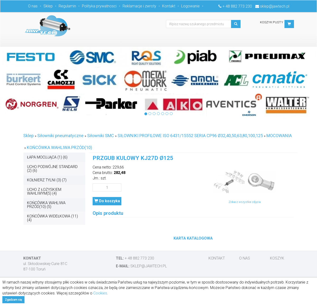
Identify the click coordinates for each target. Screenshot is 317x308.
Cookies (100, 293)
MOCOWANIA (279, 135)
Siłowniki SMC (100, 135)
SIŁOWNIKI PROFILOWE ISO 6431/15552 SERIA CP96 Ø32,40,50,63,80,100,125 (190, 135)
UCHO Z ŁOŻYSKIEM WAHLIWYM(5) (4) (44, 191)
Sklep (48, 6)
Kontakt (168, 6)
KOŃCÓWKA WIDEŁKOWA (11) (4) (52, 218)
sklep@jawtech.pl (274, 6)
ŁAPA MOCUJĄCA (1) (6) (47, 157)
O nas (33, 6)
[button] (289, 24)
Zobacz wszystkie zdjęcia (245, 202)
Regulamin (67, 6)
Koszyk (277, 258)
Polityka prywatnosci (99, 6)
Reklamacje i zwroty (139, 6)
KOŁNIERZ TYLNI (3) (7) (46, 180)
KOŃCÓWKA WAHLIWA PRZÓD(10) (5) (46, 205)
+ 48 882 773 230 (237, 6)
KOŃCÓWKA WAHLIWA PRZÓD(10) (59, 147)
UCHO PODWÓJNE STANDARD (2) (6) (52, 168)
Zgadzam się (13, 299)
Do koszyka (107, 201)
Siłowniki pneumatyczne (60, 135)
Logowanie (190, 6)
